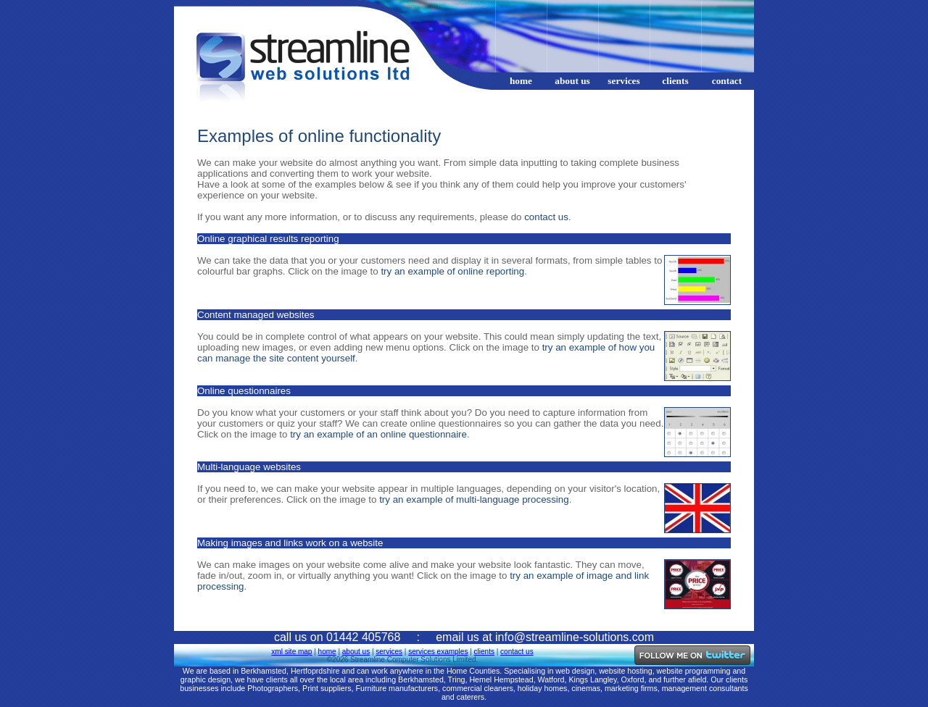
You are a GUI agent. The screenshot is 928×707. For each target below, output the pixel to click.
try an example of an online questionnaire (378, 434)
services (623, 80)
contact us (546, 217)
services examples (438, 652)
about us (572, 80)
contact (727, 80)
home (521, 80)
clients (675, 80)
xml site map (291, 652)
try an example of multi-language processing (474, 499)
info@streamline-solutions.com (574, 637)
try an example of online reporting (452, 271)
